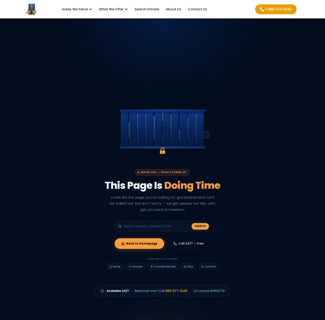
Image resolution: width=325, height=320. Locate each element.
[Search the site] (162, 227)
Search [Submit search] (200, 227)
